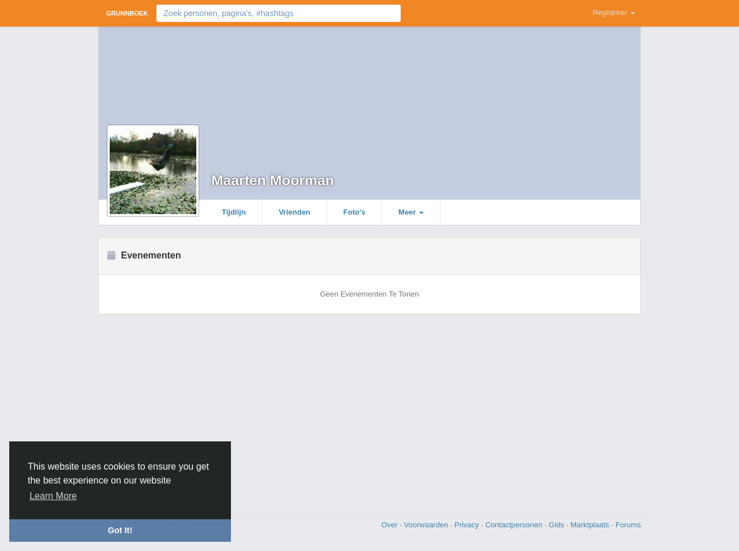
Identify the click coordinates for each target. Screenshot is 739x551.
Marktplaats (590, 524)
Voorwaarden (427, 524)
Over (390, 524)
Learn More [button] (53, 496)
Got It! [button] (120, 530)
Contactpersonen (514, 524)
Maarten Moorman (272, 180)
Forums (628, 524)
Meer (411, 212)
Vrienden (295, 212)
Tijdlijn (234, 212)
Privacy (467, 524)
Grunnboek (127, 13)
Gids (557, 524)
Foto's (354, 212)
